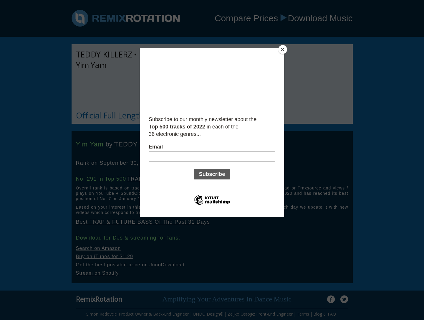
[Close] (282, 49)
